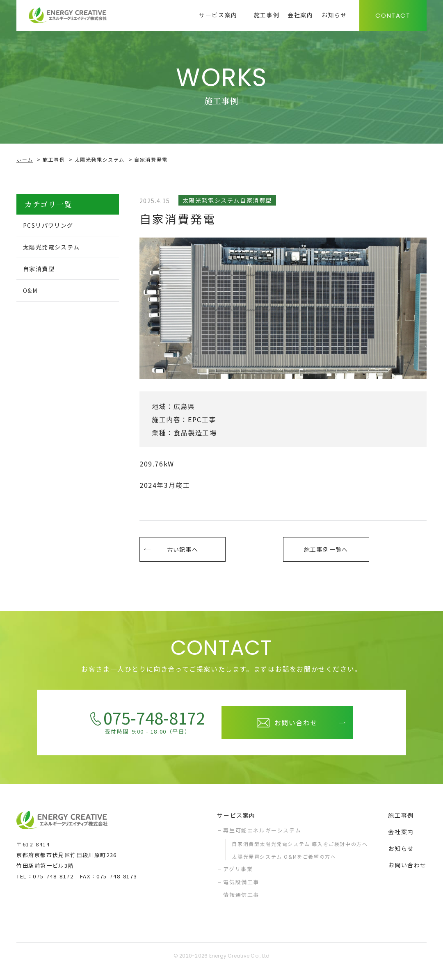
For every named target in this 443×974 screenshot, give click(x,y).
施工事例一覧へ (326, 551)
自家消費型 (43, 271)
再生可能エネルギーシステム (262, 834)
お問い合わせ (407, 869)
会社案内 (400, 836)
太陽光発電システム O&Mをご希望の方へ (284, 860)
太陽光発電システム (100, 159)
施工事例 (54, 159)
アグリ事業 (238, 873)
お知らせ (400, 852)
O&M (33, 293)
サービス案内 (236, 819)
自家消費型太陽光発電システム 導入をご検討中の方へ (300, 847)
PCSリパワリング (53, 226)
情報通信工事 (241, 899)
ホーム (24, 159)
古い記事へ (182, 551)
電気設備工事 (241, 886)
